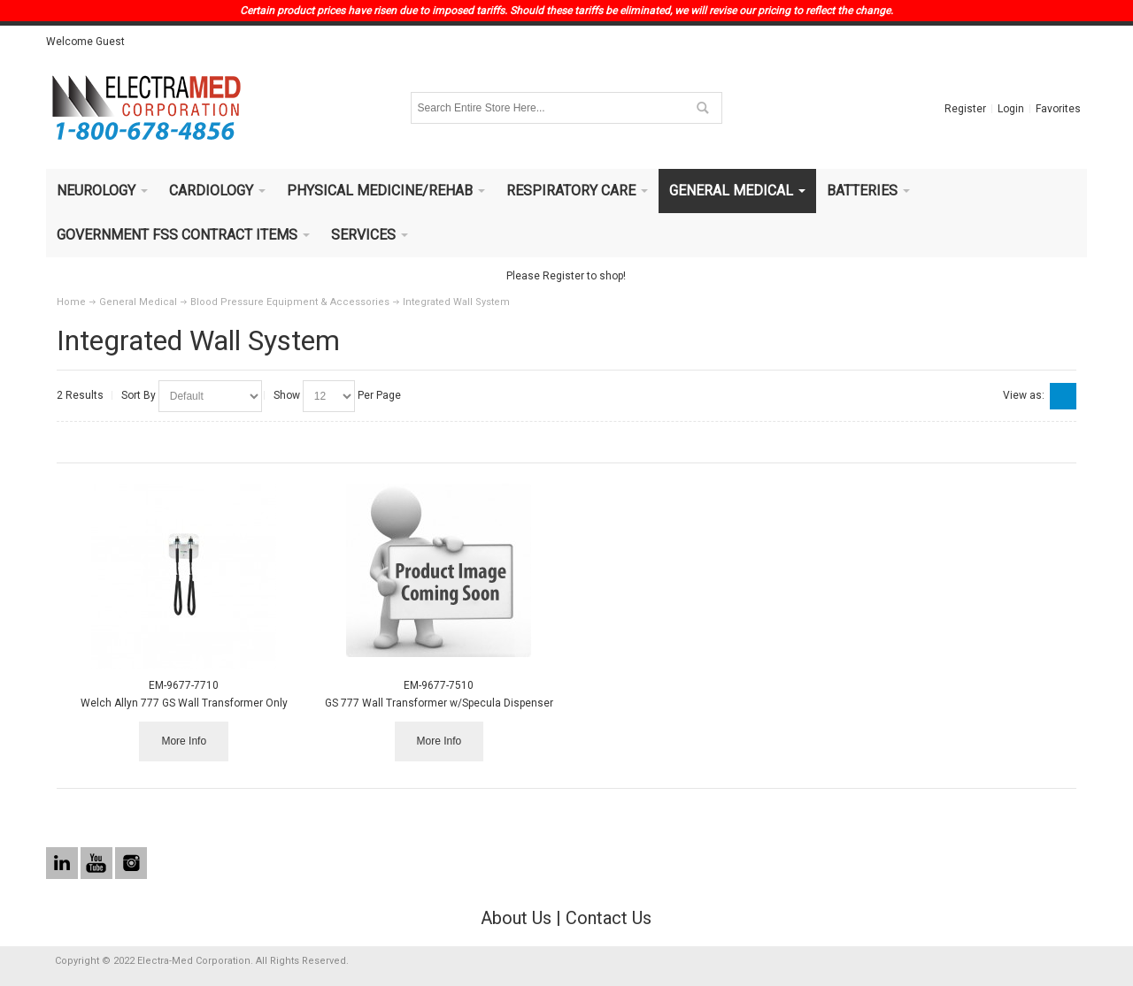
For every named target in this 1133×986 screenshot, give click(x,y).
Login (1011, 109)
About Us (516, 918)
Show (287, 395)
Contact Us (608, 918)
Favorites (1058, 109)
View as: (1023, 395)
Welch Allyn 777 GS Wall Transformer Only (184, 703)
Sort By (138, 395)
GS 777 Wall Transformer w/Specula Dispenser (439, 703)
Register (965, 109)
